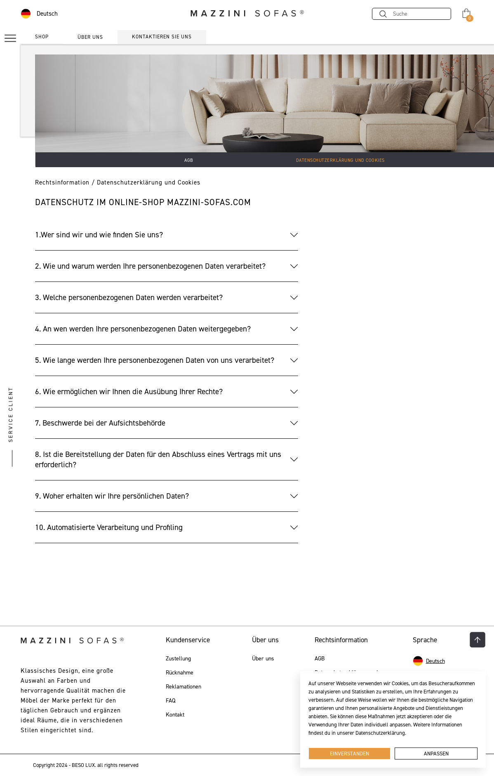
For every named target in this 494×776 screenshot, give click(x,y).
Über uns (263, 659)
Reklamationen (183, 687)
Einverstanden (349, 753)
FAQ (170, 701)
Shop (42, 36)
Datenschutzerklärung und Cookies (340, 160)
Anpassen (436, 753)
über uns (90, 37)
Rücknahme (179, 673)
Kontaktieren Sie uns (162, 36)
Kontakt (175, 715)
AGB (188, 160)
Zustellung (178, 659)
